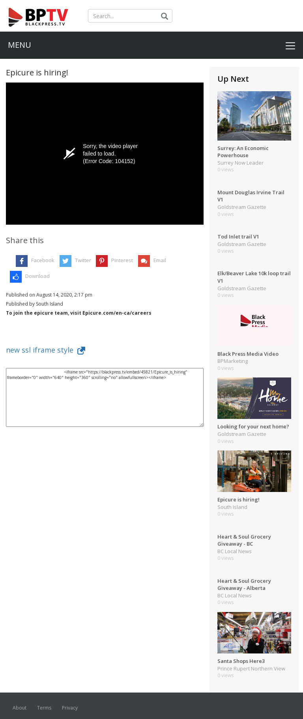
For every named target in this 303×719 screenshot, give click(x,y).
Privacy (70, 707)
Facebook (42, 260)
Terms (44, 707)
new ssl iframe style (45, 350)
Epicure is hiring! (238, 499)
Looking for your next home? (253, 426)
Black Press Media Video (248, 353)
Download (37, 276)
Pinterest (122, 260)
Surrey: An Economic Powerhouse (243, 152)
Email (159, 260)
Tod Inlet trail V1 (238, 236)
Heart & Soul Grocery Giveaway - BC (244, 540)
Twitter (83, 260)
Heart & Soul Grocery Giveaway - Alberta (244, 584)
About (19, 707)
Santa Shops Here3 (241, 661)
